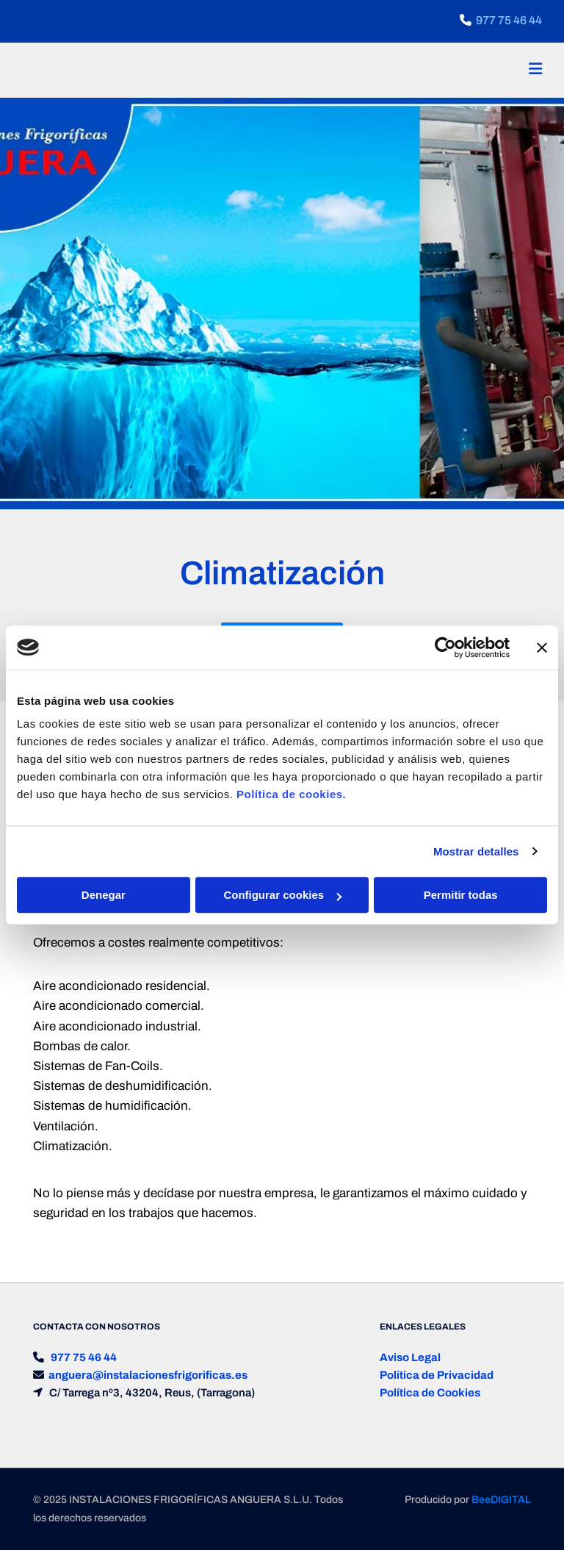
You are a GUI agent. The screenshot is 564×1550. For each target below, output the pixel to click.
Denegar (104, 895)
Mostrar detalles (476, 851)
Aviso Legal (410, 1357)
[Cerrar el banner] (542, 647)
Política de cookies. (291, 794)
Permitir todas (461, 895)
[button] (374, 70)
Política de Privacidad (437, 1375)
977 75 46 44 (509, 20)
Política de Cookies (430, 1393)
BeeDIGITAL (501, 1499)
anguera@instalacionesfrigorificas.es (147, 1375)
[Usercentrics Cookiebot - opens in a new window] (445, 647)
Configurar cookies (282, 895)
